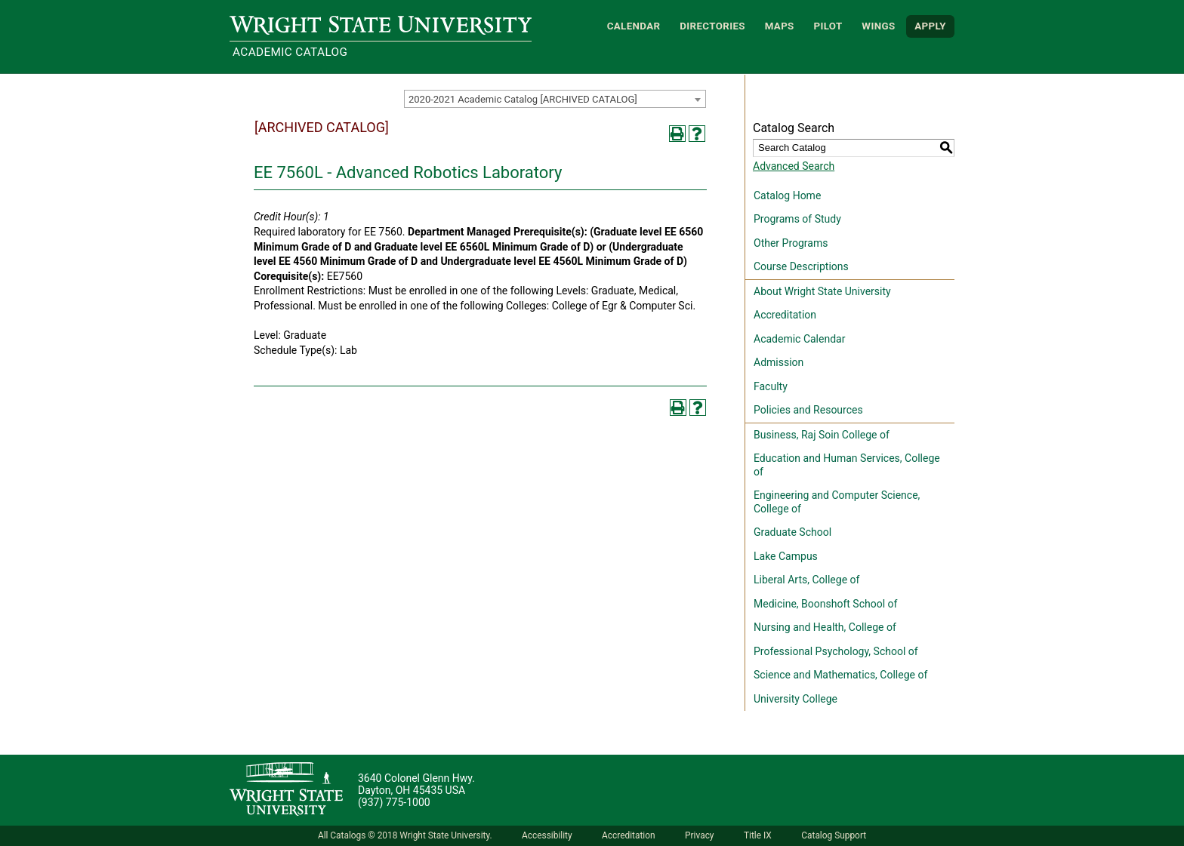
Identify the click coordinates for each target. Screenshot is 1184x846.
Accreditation (785, 315)
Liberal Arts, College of (806, 580)
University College (795, 699)
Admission (778, 362)
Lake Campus (786, 556)
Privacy (699, 835)
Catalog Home (787, 195)
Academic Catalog (290, 52)
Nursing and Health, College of (825, 627)
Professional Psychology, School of (836, 651)
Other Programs (791, 243)
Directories (712, 26)
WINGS (878, 26)
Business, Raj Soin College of (822, 435)
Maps (779, 26)
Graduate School (792, 532)
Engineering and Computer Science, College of (837, 502)
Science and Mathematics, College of (840, 675)
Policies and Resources (808, 410)
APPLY (930, 26)
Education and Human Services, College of (847, 465)
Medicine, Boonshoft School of (825, 604)
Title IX (758, 835)
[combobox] (555, 99)
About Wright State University (822, 291)
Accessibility (547, 835)
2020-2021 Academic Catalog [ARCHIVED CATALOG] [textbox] (523, 99)
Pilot (827, 26)
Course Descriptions (801, 266)
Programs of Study (797, 219)
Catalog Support (833, 835)
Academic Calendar (799, 339)
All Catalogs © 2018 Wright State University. (405, 835)
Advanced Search (793, 166)
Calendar (634, 26)
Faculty (771, 386)
